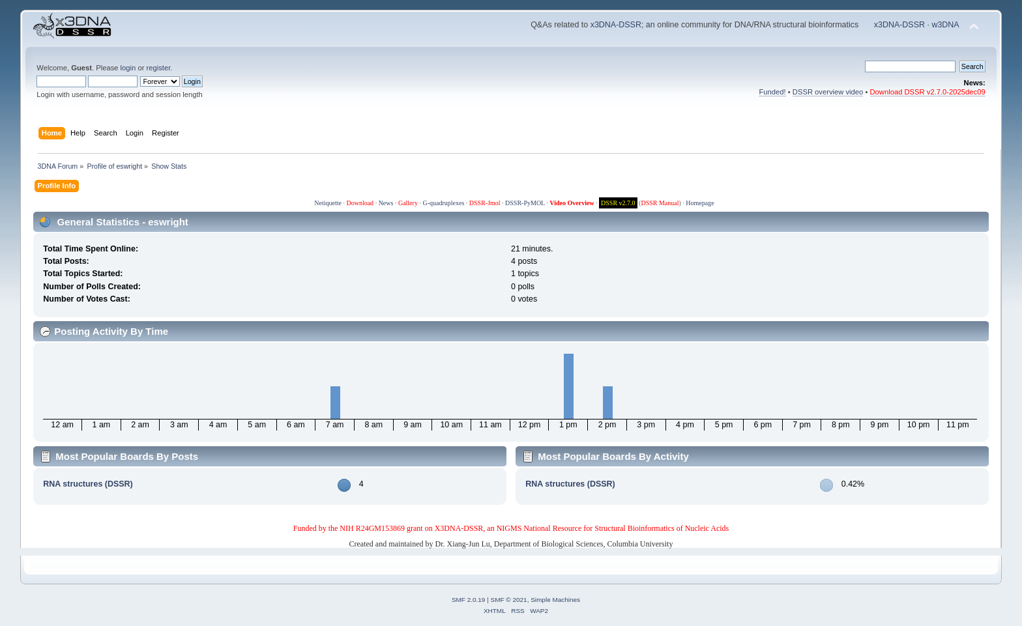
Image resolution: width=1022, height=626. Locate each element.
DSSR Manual (660, 202)
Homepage (700, 202)
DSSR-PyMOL (525, 202)
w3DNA (945, 24)
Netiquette (328, 202)
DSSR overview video (828, 92)
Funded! (772, 92)
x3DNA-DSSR (616, 24)
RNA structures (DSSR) (87, 484)
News (386, 202)
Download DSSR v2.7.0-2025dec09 (928, 92)
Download (359, 202)
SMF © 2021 (509, 599)
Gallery (408, 202)
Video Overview (571, 202)
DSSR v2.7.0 (618, 202)
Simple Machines (555, 599)
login (128, 68)
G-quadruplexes (443, 202)
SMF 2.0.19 (469, 599)
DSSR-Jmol (485, 202)
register (159, 68)
